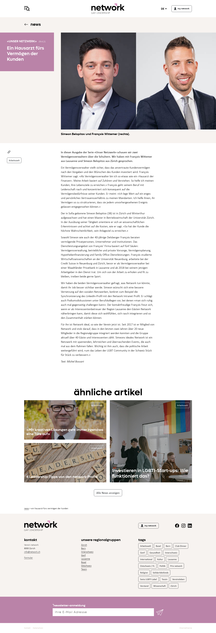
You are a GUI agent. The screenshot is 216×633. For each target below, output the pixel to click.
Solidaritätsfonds (160, 572)
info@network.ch (32, 551)
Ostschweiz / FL (147, 565)
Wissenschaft (159, 585)
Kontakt (27, 628)
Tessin (84, 569)
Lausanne (85, 558)
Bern (83, 548)
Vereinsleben (178, 579)
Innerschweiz (87, 551)
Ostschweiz (86, 565)
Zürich (84, 544)
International (146, 559)
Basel (83, 562)
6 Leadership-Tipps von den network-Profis (61, 477)
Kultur (160, 559)
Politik (162, 565)
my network (148, 525)
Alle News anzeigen (108, 493)
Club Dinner (180, 545)
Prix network (176, 565)
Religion (144, 572)
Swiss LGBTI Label (148, 579)
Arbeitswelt (14, 160)
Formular (28, 557)
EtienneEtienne (186, 628)
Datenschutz (38, 628)
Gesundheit (155, 552)
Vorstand (144, 585)
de (162, 9)
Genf (83, 555)
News (32, 24)
